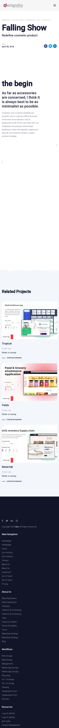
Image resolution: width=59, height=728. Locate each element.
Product (5, 560)
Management (7, 664)
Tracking (5, 687)
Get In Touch (7, 576)
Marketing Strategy (10, 633)
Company (6, 606)
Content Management (11, 725)
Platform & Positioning (11, 610)
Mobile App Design (10, 667)
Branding (6, 20)
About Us (6, 564)
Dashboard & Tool (9, 691)
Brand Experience (9, 598)
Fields (29, 392)
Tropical (29, 331)
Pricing (5, 584)
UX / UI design (8, 679)
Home (4, 549)
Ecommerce (30, 20)
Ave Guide (6, 721)
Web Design (7, 656)
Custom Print (18, 20)
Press (4, 629)
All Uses (5, 699)
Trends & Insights (9, 622)
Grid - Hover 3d (43, 20)
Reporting (6, 675)
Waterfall (29, 454)
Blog (4, 641)
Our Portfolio (7, 552)
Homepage (6, 541)
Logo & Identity (8, 713)
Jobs (4, 618)
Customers (6, 572)
